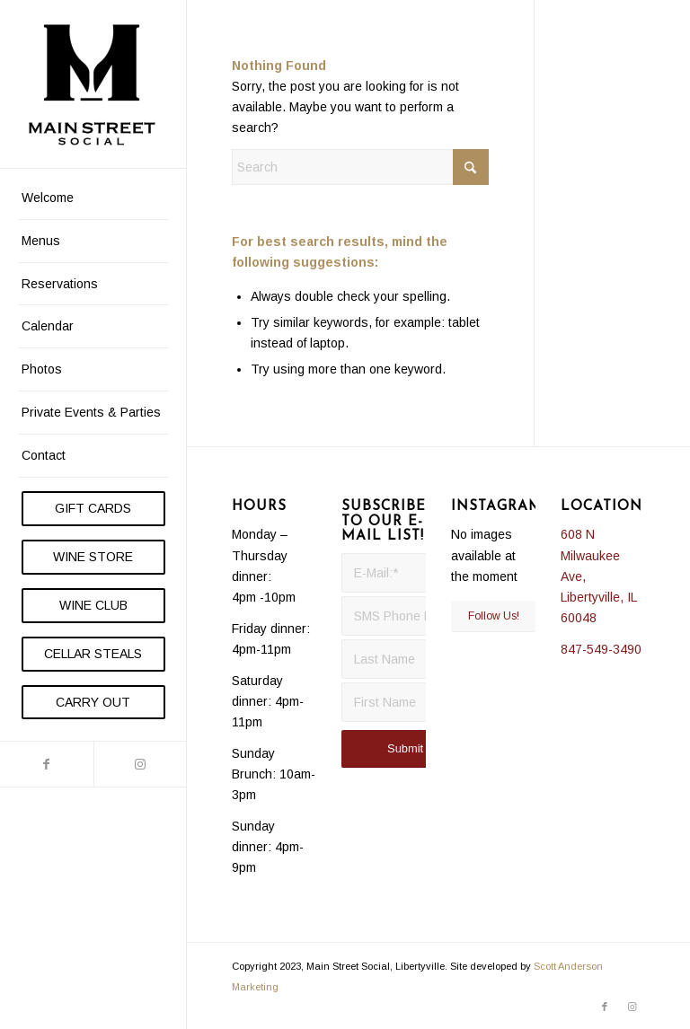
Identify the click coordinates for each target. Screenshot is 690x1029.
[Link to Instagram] (140, 764)
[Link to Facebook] (46, 764)
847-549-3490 (601, 649)
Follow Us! (493, 616)
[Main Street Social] (93, 84)
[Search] (360, 167)
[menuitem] (93, 198)
